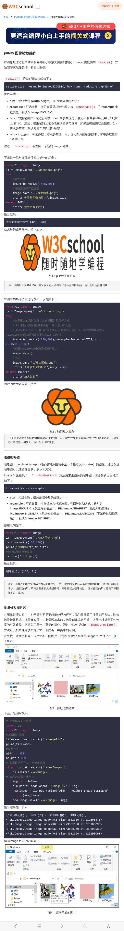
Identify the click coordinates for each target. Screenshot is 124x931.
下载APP (106, 6)
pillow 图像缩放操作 (63, 16)
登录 (116, 6)
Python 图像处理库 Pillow (29, 16)
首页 (6, 16)
